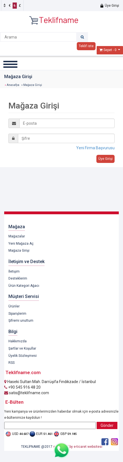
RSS (11, 363)
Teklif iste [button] (86, 46)
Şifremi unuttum (20, 321)
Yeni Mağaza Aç (21, 244)
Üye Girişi (109, 6)
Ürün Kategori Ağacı (23, 286)
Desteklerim (17, 278)
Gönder (107, 425)
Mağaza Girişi (18, 250)
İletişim (14, 271)
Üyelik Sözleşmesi (22, 356)
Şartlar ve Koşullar (22, 348)
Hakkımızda (17, 341)
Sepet (107, 50)
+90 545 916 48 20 (22, 387)
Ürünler (14, 306)
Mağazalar (16, 236)
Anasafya (13, 84)
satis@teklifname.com (26, 393)
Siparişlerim (17, 314)
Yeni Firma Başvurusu (95, 148)
